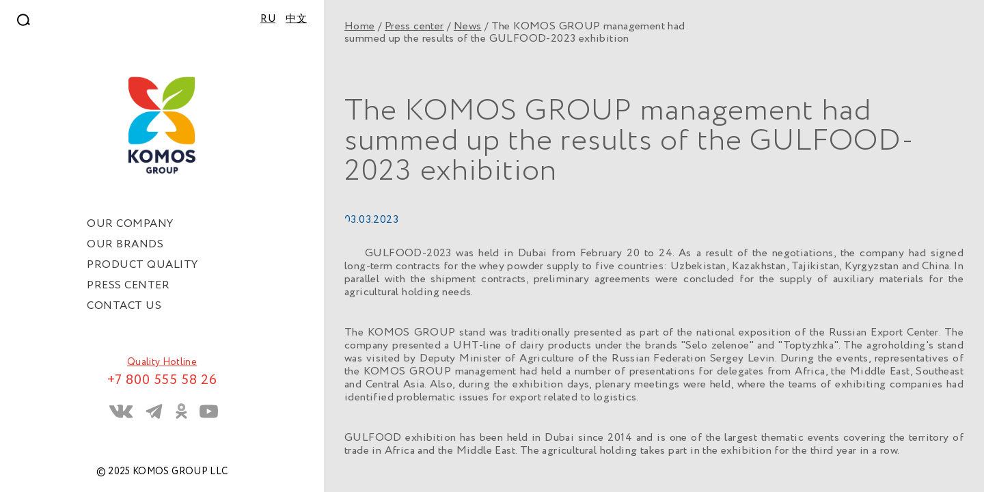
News (468, 26)
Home (359, 26)
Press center (414, 26)
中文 (296, 19)
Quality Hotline (162, 362)
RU (267, 19)
